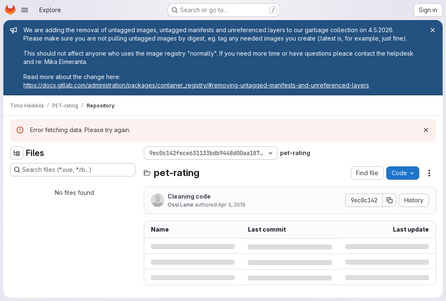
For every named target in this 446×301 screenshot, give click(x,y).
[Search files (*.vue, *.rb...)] (72, 169)
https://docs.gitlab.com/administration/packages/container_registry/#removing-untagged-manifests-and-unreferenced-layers (196, 85)
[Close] (433, 30)
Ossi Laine (181, 205)
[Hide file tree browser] (16, 153)
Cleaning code (189, 196)
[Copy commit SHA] (389, 200)
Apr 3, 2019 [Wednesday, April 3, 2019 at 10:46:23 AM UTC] (231, 205)
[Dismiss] (426, 130)
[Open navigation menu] (24, 10)
